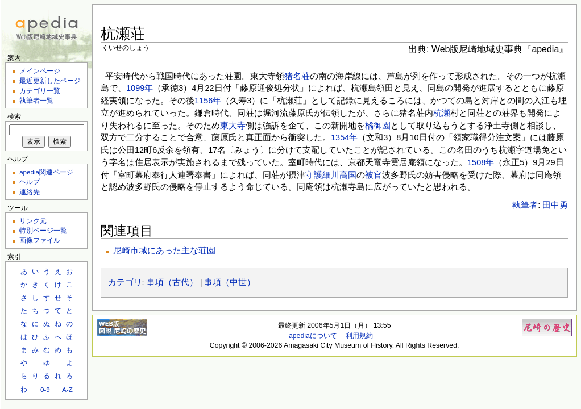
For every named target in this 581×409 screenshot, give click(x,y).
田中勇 (555, 205)
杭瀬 (441, 113)
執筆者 (525, 205)
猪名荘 (297, 76)
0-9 (45, 389)
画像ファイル (39, 240)
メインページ (39, 70)
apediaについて (313, 336)
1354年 (344, 137)
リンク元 (33, 220)
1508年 (480, 162)
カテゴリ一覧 (39, 90)
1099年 (139, 88)
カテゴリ (125, 282)
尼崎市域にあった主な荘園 (164, 250)
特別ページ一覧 (43, 230)
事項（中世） (229, 282)
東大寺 (233, 125)
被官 (373, 175)
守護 (313, 175)
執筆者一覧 (36, 100)
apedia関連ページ (46, 172)
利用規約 (359, 336)
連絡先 (29, 191)
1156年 (207, 100)
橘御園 (378, 125)
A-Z (67, 389)
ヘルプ (29, 181)
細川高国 (339, 175)
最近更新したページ (50, 80)
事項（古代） (172, 282)
